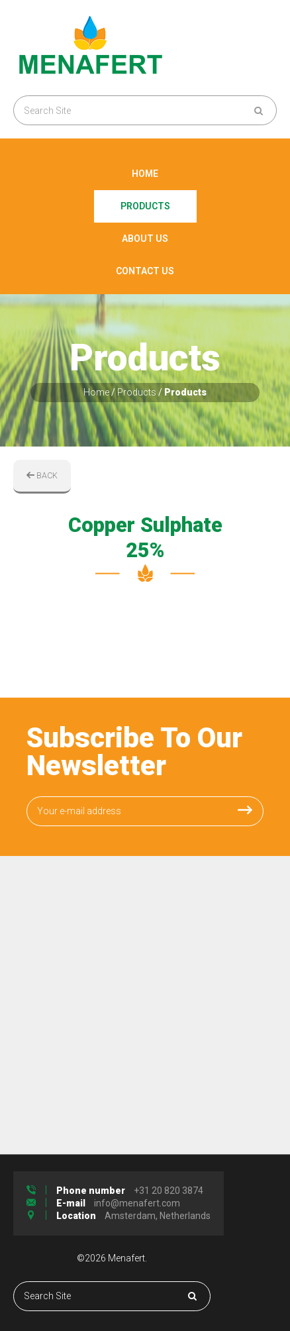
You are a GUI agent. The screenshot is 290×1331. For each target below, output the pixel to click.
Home (145, 173)
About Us (145, 238)
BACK (42, 475)
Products (145, 206)
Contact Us (145, 271)
